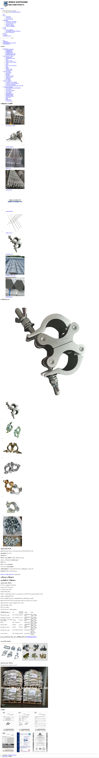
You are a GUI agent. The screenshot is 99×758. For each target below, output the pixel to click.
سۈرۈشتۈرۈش (17, 574)
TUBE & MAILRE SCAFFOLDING (13, 87)
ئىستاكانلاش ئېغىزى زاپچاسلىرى (12, 83)
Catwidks (7, 74)
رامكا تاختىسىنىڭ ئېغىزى (11, 84)
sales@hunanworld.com (15, 11)
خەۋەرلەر (5, 34)
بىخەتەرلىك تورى (9, 100)
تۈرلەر (4, 27)
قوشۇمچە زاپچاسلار (10, 25)
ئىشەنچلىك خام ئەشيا (10, 32)
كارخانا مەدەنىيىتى (9, 18)
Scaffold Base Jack (9, 93)
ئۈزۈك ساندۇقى (9, 70)
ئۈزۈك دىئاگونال (9, 68)
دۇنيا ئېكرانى (8, 16)
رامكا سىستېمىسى (9, 23)
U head (7, 63)
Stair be (7, 67)
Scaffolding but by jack (10, 54)
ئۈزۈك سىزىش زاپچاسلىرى (11, 81)
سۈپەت (4, 28)
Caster (7, 98)
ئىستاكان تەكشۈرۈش (10, 90)
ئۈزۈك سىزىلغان (9, 60)
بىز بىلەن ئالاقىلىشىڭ (7, 35)
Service (4, 33)
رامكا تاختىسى (9, 72)
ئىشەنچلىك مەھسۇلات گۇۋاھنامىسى (13, 31)
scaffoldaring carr (9, 254)
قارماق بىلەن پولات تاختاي (11, 65)
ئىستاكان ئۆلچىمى (9, 211)
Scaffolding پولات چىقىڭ (11, 53)
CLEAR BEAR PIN (10, 76)
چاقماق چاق (8, 79)
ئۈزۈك (7, 59)
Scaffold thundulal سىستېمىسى (9, 42)
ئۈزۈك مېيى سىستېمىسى (11, 22)
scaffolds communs (9, 146)
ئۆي (4, 14)
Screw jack (8, 73)
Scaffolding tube (9, 50)
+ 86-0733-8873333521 (8, 10)
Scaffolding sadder (9, 95)
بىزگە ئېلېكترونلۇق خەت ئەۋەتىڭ (7, 574)
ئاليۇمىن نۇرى (8, 92)
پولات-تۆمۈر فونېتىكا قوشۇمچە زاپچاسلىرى (14, 85)
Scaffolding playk (9, 51)
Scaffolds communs (10, 96)
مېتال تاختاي (8, 97)
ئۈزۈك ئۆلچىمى (9, 57)
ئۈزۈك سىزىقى (9, 91)
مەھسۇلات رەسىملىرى (10, 26)
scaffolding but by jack (11, 755)
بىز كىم (4, 15)
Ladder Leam (8, 99)
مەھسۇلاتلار (5, 20)
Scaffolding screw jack (10, 58)
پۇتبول (7, 66)
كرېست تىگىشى (9, 77)
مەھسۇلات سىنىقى (9, 29)
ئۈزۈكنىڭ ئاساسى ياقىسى (11, 61)
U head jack (8, 78)
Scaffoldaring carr (6, 43)
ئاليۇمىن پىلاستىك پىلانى (10, 125)
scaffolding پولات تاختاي (11, 275)
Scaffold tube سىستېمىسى (11, 21)
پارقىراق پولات (9, 17)
